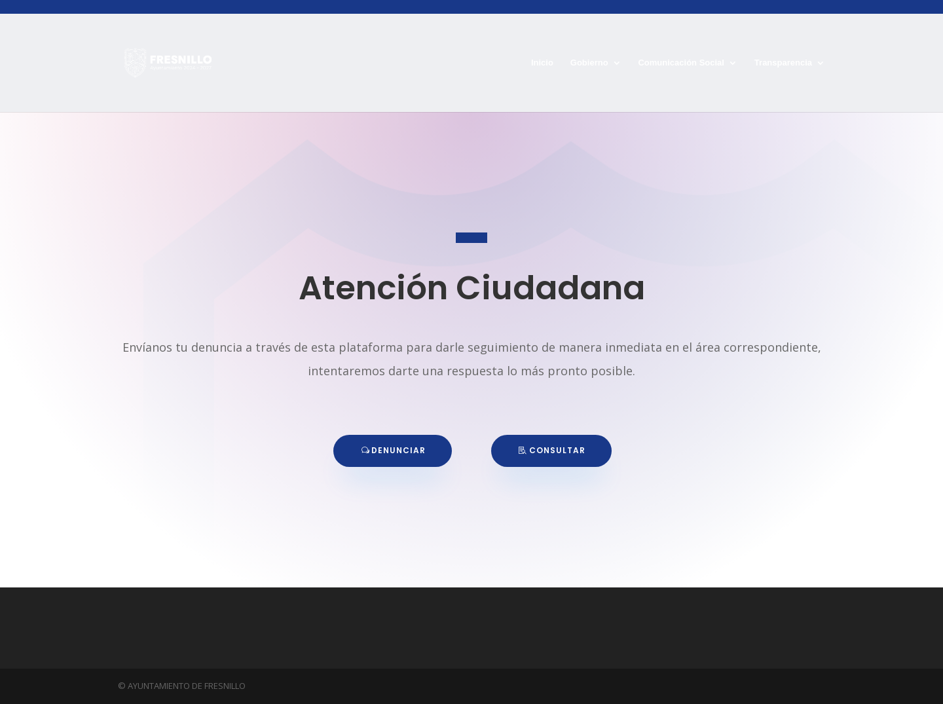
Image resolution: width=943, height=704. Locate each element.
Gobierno (589, 62)
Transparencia (783, 62)
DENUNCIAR (398, 450)
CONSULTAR (557, 450)
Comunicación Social (681, 62)
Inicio (542, 62)
